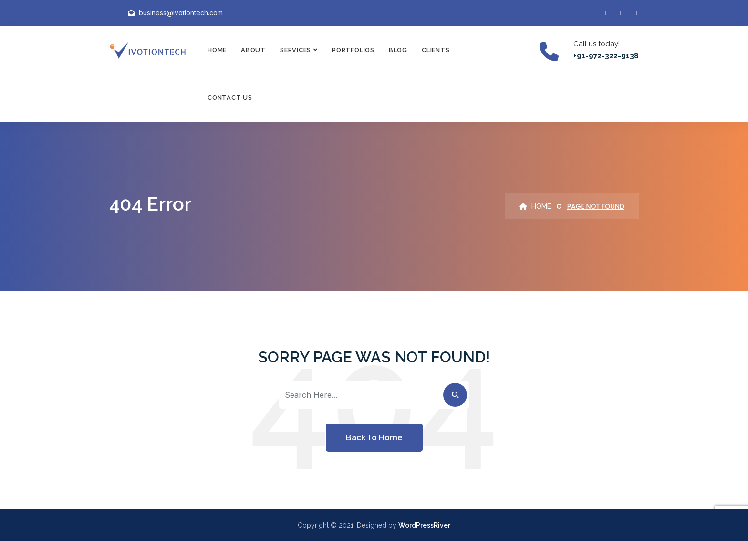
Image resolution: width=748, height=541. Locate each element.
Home (217, 49)
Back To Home (374, 437)
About (253, 49)
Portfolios (353, 49)
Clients (435, 49)
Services (295, 49)
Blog (398, 49)
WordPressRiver (424, 525)
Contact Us (230, 97)
